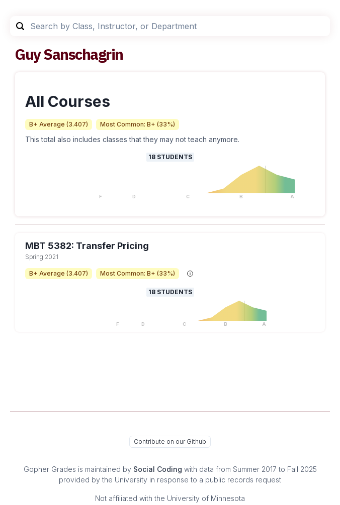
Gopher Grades (50, 469)
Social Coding (157, 469)
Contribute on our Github (170, 441)
